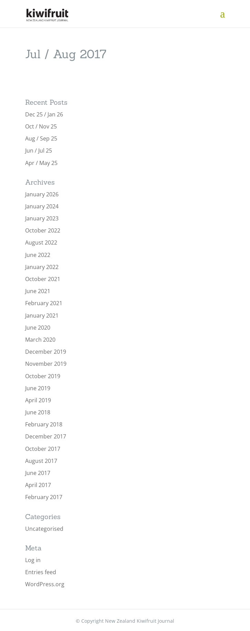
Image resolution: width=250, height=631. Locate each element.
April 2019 (38, 400)
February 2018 (43, 424)
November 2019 (45, 364)
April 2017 (38, 485)
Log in (33, 560)
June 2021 (37, 291)
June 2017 (37, 473)
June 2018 (37, 412)
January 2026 (42, 194)
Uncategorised (44, 528)
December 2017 (45, 436)
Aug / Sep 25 (41, 138)
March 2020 (40, 339)
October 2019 (42, 376)
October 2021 (42, 279)
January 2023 (42, 218)
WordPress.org (44, 584)
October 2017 (42, 449)
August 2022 (41, 242)
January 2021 (42, 315)
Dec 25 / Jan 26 (44, 114)
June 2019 (37, 388)
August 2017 (41, 461)
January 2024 (42, 206)
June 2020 (37, 327)
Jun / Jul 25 (38, 150)
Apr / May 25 (41, 163)
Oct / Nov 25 (41, 126)
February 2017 (43, 497)
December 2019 (45, 351)
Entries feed (40, 572)
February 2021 (43, 303)
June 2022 (37, 255)
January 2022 (42, 267)
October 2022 (42, 230)
